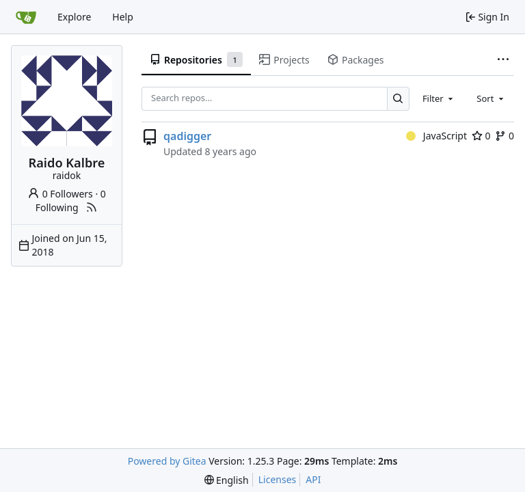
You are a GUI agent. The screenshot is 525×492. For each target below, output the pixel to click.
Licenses (277, 479)
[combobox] (438, 98)
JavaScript (436, 135)
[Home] (26, 17)
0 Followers (60, 193)
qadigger (187, 136)
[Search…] (398, 99)
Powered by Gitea (167, 460)
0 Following (71, 200)
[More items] (503, 60)
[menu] (226, 480)
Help (122, 16)
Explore (74, 16)
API (313, 479)
